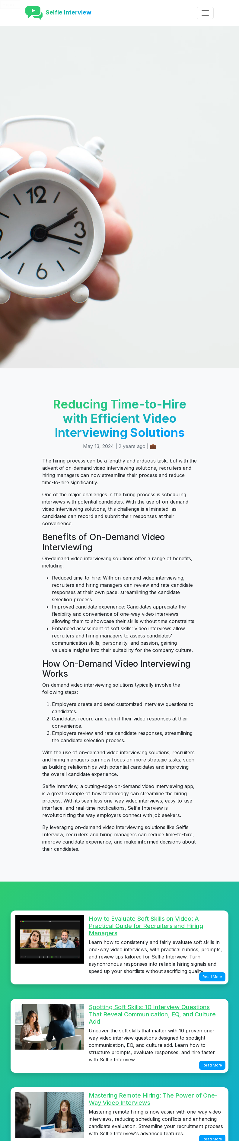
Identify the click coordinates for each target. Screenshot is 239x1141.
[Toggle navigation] (205, 13)
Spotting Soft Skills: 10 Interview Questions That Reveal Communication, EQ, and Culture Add (152, 1014)
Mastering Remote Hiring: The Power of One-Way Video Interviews (153, 1099)
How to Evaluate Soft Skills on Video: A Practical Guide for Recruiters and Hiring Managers (146, 926)
